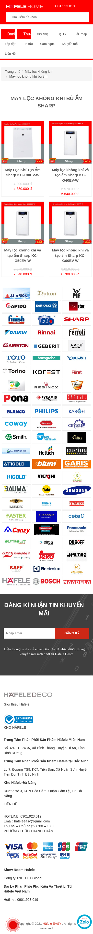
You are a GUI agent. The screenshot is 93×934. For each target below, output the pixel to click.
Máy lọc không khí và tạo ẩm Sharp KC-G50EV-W (22, 255)
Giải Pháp (80, 34)
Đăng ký (72, 633)
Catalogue (47, 44)
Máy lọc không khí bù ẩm (28, 76)
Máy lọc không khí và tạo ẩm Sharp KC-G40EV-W (70, 175)
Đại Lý (62, 34)
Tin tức (28, 44)
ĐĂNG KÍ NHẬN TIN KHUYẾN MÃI (44, 609)
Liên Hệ (10, 53)
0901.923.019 (63, 6)
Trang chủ (13, 71)
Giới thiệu (43, 34)
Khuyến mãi (70, 44)
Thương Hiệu (26, 35)
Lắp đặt (10, 44)
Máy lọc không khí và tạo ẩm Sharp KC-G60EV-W (70, 255)
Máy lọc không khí (39, 71)
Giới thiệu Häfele (16, 704)
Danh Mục (10, 35)
